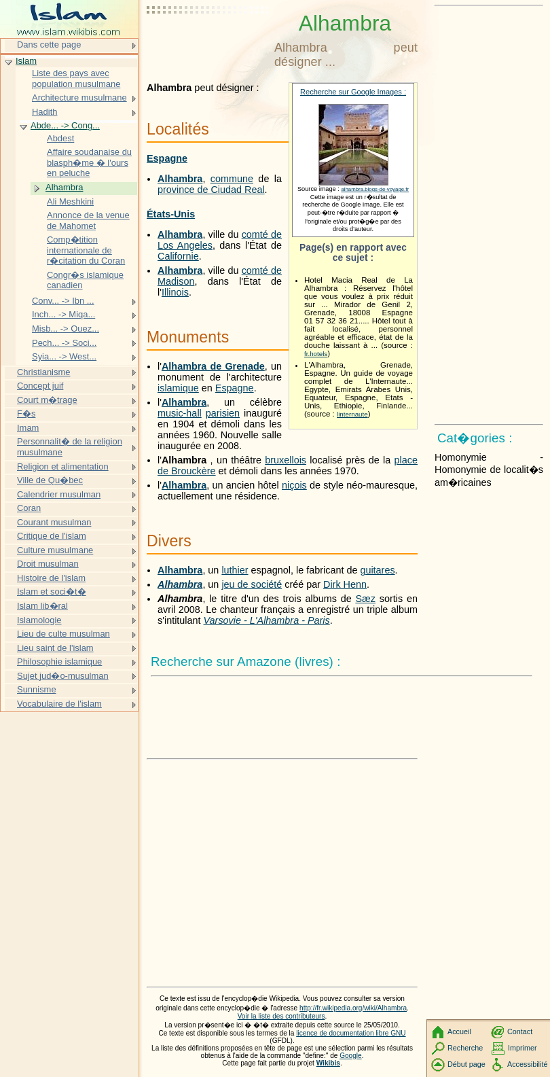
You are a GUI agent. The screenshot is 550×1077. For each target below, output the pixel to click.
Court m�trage (47, 400)
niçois (294, 485)
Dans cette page (49, 44)
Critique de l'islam (51, 536)
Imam (28, 428)
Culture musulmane (55, 550)
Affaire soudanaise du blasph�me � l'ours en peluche (89, 162)
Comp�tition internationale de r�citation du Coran (86, 250)
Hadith (44, 112)
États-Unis (171, 214)
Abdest (60, 138)
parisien (223, 413)
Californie (178, 256)
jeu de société (251, 584)
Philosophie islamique (59, 661)
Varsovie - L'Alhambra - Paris (267, 620)
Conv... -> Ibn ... (63, 301)
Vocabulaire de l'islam (59, 704)
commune (231, 178)
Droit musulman (48, 564)
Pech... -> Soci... (64, 343)
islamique (178, 388)
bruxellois (285, 460)
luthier (234, 570)
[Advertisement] (208, 44)
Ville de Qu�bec (50, 480)
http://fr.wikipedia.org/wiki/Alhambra (353, 1008)
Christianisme (43, 372)
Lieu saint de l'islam (55, 648)
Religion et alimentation (63, 466)
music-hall (180, 413)
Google (351, 1055)
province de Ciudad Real (211, 189)
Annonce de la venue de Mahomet (88, 220)
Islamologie (39, 620)
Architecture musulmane (79, 97)
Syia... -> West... (64, 356)
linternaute (352, 414)
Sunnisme (36, 689)
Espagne (167, 158)
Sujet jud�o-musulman (63, 676)
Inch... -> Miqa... (63, 314)
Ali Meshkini (70, 201)
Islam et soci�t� (51, 591)
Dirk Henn (345, 584)
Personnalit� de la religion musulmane (69, 446)
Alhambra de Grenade (213, 366)
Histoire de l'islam (51, 578)
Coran (29, 508)
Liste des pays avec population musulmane (76, 78)
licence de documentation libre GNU (350, 1033)
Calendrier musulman (58, 494)
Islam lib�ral (42, 606)
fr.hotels (315, 353)
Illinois (175, 292)
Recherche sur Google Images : (353, 92)
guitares (377, 570)
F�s (26, 413)
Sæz (365, 598)
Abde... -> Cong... (65, 125)
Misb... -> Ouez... (65, 328)
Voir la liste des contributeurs (281, 1016)
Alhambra (180, 178)
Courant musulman (54, 522)
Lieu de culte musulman (63, 634)
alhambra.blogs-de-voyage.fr (375, 189)
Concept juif (40, 386)
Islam (26, 61)
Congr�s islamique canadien (85, 280)
